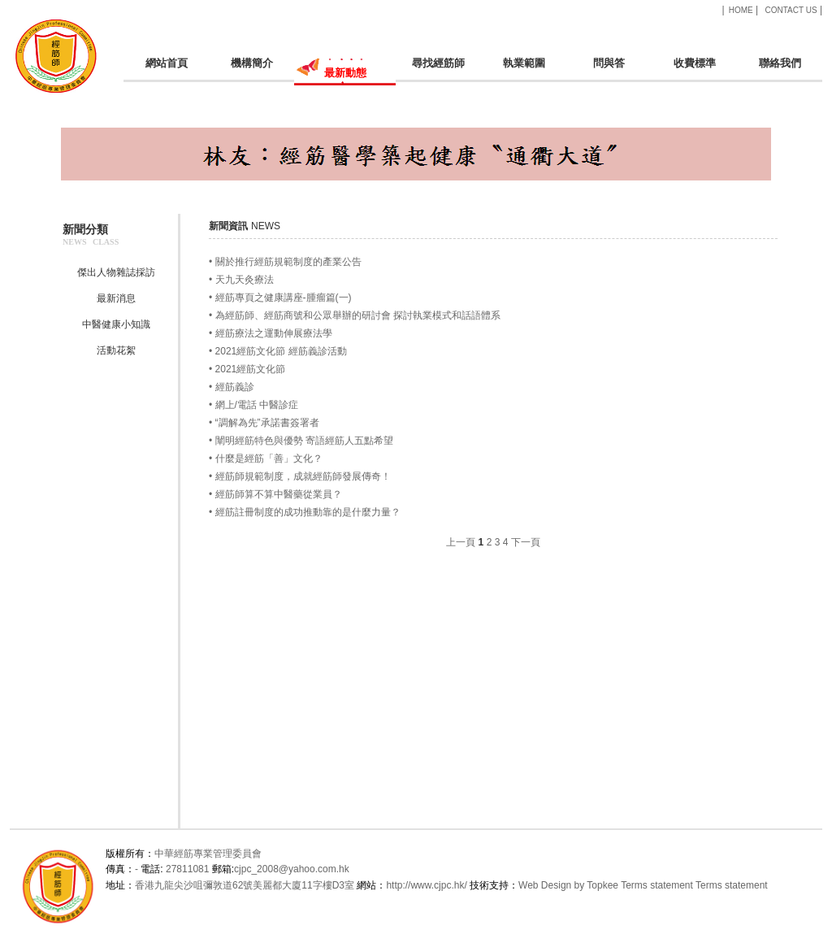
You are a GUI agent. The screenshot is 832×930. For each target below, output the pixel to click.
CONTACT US (791, 10)
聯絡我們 (779, 69)
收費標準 (694, 69)
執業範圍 (523, 69)
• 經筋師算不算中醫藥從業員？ (275, 494)
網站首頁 (166, 69)
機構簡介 (251, 69)
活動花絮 (116, 350)
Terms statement (657, 885)
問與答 (609, 69)
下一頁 (525, 542)
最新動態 (345, 78)
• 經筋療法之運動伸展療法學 (270, 333)
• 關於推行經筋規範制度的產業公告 (285, 261)
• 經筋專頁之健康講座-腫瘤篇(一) (280, 297)
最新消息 (116, 298)
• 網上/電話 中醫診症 (253, 405)
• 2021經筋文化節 (247, 369)
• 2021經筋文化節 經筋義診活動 (278, 351)
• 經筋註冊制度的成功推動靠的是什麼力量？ (305, 512)
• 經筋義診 (231, 387)
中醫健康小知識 (116, 324)
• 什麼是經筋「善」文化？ (266, 458)
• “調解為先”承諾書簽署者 (264, 422)
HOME (741, 10)
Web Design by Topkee (568, 885)
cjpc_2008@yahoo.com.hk (291, 869)
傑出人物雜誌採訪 (116, 272)
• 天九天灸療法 (241, 279)
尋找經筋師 (438, 69)
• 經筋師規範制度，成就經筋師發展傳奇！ (300, 476)
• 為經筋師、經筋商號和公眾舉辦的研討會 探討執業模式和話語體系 (354, 315)
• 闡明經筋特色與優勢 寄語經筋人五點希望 (301, 440)
